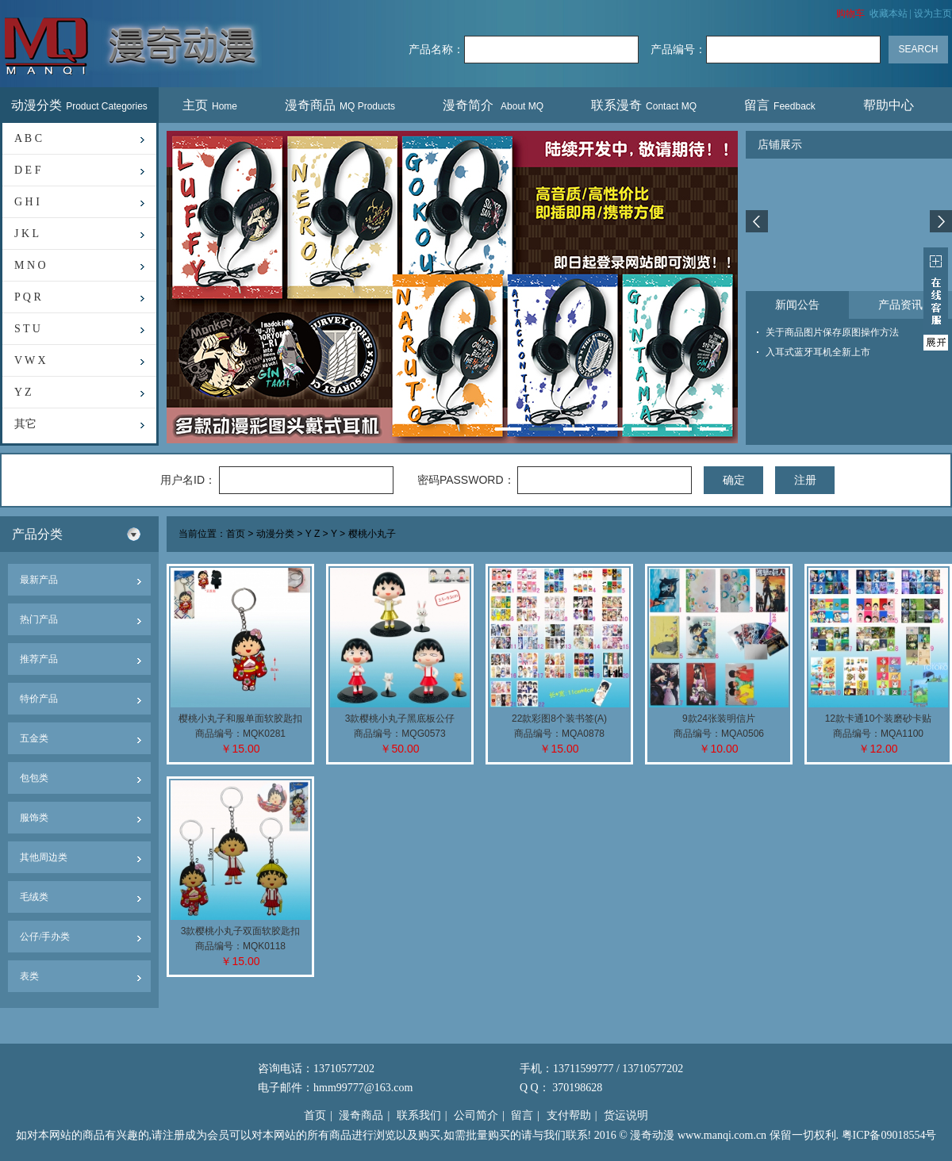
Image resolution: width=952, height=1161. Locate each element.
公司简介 (476, 1115)
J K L (26, 233)
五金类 (34, 738)
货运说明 (626, 1115)
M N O (30, 265)
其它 (25, 424)
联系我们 (419, 1115)
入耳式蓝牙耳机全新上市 (818, 352)
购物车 (850, 13)
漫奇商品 (340, 105)
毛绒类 (34, 896)
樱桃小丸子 (372, 534)
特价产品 (39, 698)
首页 (235, 534)
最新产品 (39, 579)
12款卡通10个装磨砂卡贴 (878, 718)
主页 (209, 105)
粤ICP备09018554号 (889, 1135)
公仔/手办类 (45, 936)
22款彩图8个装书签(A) (559, 718)
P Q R (27, 297)
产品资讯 (900, 305)
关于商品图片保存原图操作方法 (832, 332)
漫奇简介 (493, 105)
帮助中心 (890, 105)
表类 (29, 976)
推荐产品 (39, 659)
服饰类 (34, 817)
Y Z (23, 392)
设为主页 (933, 13)
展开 (935, 299)
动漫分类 (79, 105)
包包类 (34, 778)
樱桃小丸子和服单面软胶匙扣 (240, 718)
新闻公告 (797, 305)
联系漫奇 (644, 105)
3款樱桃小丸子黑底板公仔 (400, 718)
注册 (805, 479)
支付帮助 (569, 1115)
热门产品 (39, 619)
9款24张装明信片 (718, 718)
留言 (780, 105)
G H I (27, 202)
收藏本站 (888, 13)
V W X (30, 360)
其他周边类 (43, 857)
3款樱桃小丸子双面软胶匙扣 (241, 931)
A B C (28, 138)
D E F (27, 170)
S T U (27, 329)
